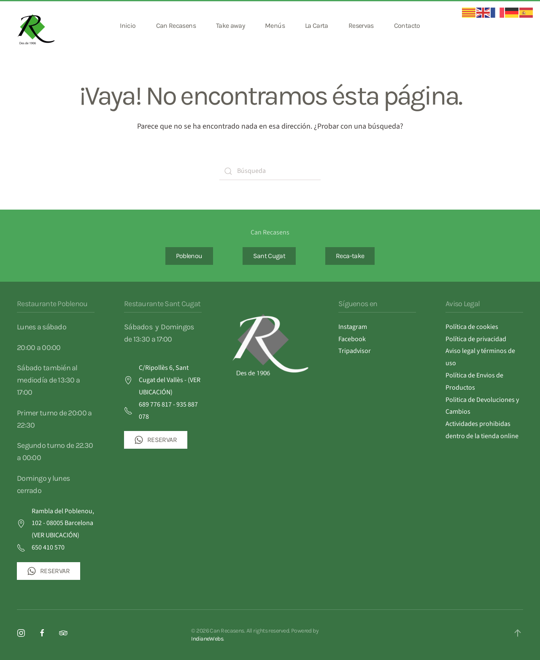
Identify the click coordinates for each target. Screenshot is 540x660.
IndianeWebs (207, 638)
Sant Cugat (269, 256)
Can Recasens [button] (176, 26)
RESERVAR (48, 571)
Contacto (407, 26)
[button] (517, 633)
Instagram (352, 326)
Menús (275, 26)
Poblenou (189, 256)
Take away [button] (230, 26)
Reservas (361, 26)
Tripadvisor (354, 351)
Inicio (127, 26)
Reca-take (350, 256)
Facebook (352, 339)
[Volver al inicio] (37, 26)
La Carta (316, 26)
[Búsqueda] (270, 171)
